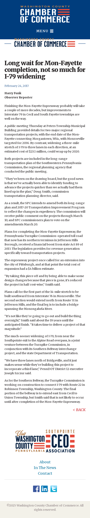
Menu (45, 31)
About (45, 462)
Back (81, 409)
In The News (45, 468)
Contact (45, 473)
